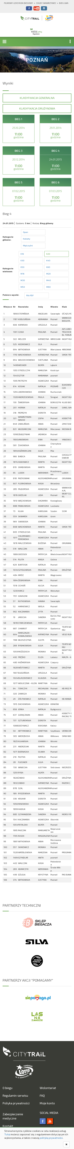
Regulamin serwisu (15, 1095)
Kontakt (8, 1126)
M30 (23, 280)
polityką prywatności (51, 1137)
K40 (48, 260)
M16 (22, 273)
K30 (22, 260)
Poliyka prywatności (16, 1103)
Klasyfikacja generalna (37, 97)
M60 (48, 287)
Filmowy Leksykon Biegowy (18, 3)
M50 (23, 287)
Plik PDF (30, 295)
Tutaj (7, 1134)
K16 (22, 254)
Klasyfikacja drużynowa (37, 108)
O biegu (7, 1088)
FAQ (42, 1095)
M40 (48, 280)
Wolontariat (48, 1088)
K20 (48, 254)
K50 (22, 267)
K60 (48, 267)
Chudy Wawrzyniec (46, 3)
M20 (48, 273)
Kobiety (26, 238)
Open (25, 232)
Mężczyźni (28, 245)
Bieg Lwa (63, 3)
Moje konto (47, 1103)
